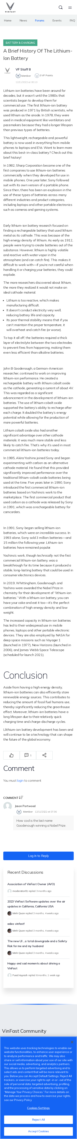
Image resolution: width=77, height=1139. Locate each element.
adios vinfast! (16, 924)
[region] (38, 1087)
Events (57, 20)
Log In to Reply (38, 856)
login (20, 780)
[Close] (72, 1042)
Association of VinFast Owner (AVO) (31, 884)
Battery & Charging (20, 42)
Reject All (38, 1119)
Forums (39, 20)
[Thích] (11, 755)
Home (7, 20)
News (23, 20)
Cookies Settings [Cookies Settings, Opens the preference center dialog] (38, 1108)
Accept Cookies (38, 1131)
